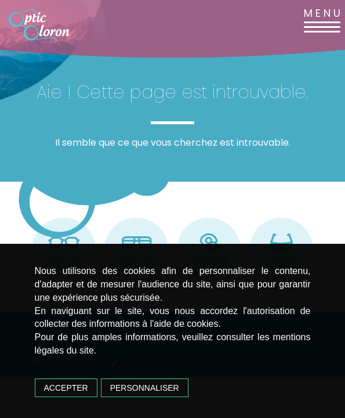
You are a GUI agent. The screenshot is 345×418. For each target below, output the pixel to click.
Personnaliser (144, 387)
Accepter (66, 387)
